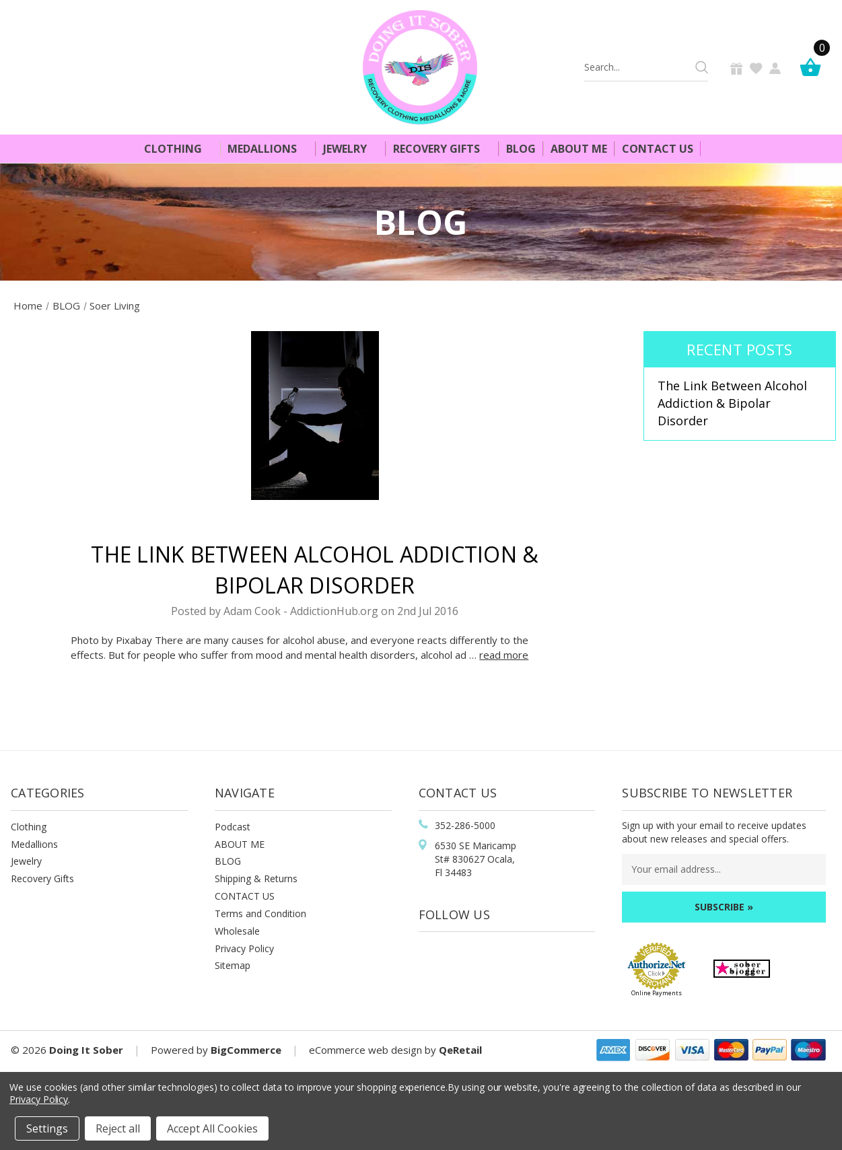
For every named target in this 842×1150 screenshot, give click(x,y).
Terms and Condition (260, 913)
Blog (521, 148)
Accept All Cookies (212, 1128)
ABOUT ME (240, 844)
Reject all (118, 1128)
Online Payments (656, 993)
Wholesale (237, 931)
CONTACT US (245, 896)
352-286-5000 (465, 825)
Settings (47, 1128)
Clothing (178, 148)
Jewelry (350, 148)
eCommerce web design (365, 1049)
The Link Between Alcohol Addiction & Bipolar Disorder (732, 403)
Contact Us (657, 148)
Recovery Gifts (442, 148)
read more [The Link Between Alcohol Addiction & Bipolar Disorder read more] (503, 654)
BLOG (228, 861)
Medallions (267, 148)
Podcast (232, 826)
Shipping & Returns (256, 878)
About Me (579, 148)
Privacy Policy (244, 948)
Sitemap (232, 965)
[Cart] (814, 67)
